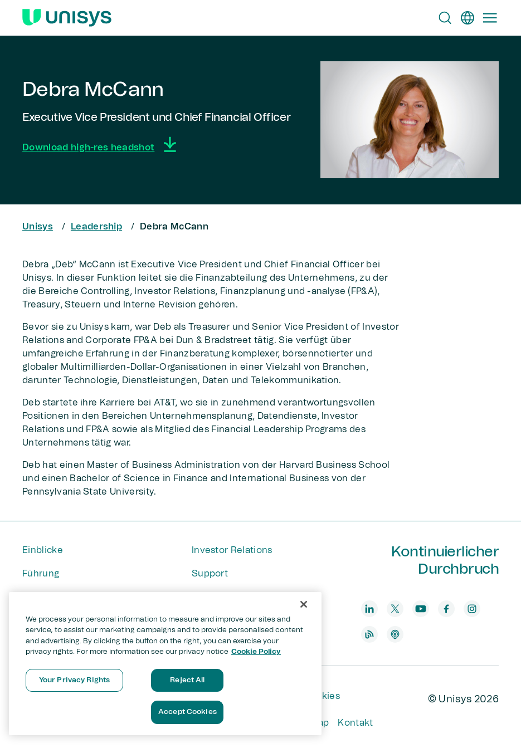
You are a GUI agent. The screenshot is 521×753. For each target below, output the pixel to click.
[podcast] (395, 634)
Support (210, 573)
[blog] (369, 634)
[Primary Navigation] (490, 18)
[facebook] (446, 608)
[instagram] (472, 608)
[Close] (303, 604)
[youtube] (420, 608)
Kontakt (355, 722)
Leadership (96, 226)
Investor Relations (232, 550)
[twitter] (395, 608)
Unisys (37, 226)
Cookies (322, 696)
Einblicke (42, 550)
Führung (40, 573)
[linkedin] (369, 608)
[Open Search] (445, 18)
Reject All (187, 680)
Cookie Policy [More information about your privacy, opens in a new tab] (256, 652)
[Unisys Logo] (66, 18)
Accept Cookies (187, 712)
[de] (467, 18)
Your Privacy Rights (74, 680)
